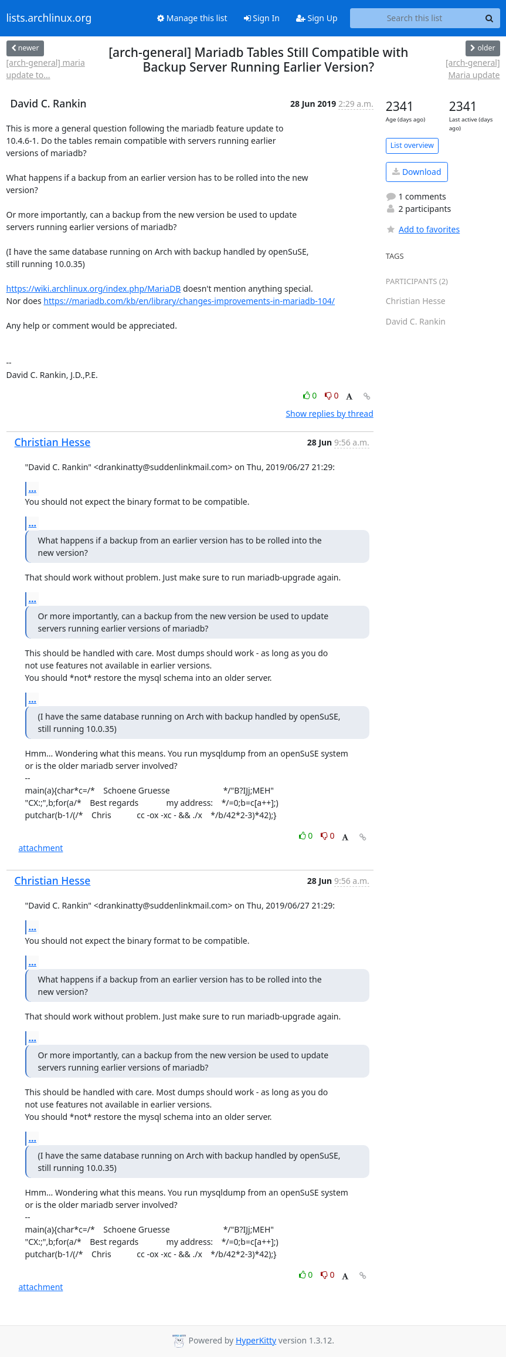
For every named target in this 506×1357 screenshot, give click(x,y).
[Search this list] (415, 18)
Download (416, 171)
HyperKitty (256, 1340)
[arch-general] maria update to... (45, 68)
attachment (41, 847)
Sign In (262, 17)
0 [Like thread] (311, 395)
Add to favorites (423, 229)
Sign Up (317, 17)
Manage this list (192, 17)
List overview (412, 145)
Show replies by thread (329, 413)
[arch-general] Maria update (473, 68)
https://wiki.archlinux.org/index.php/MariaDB (93, 288)
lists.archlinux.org (49, 18)
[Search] (489, 18)
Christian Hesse (53, 442)
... (33, 488)
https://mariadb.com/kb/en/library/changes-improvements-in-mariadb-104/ (189, 300)
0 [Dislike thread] (332, 395)
